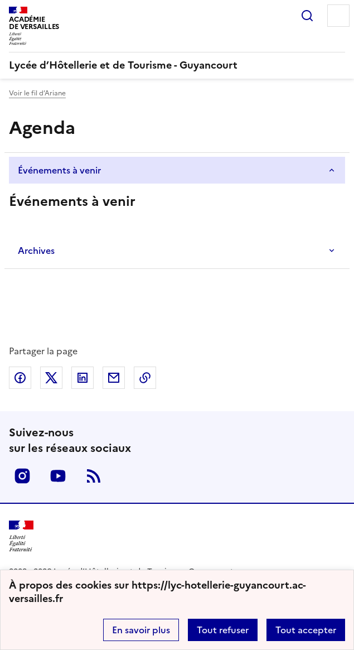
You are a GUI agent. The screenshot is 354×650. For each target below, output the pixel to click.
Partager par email (114, 378)
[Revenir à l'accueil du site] (21, 536)
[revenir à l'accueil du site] (177, 65)
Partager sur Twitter (51, 378)
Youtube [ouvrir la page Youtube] (58, 476)
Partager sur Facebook (20, 378)
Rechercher (307, 15)
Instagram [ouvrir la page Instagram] (22, 476)
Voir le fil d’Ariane (37, 93)
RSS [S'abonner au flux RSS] (93, 476)
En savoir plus (141, 630)
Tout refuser (223, 630)
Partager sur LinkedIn (82, 378)
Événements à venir (59, 170)
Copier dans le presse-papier (145, 378)
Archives (36, 250)
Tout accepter (305, 630)
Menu (338, 15)
